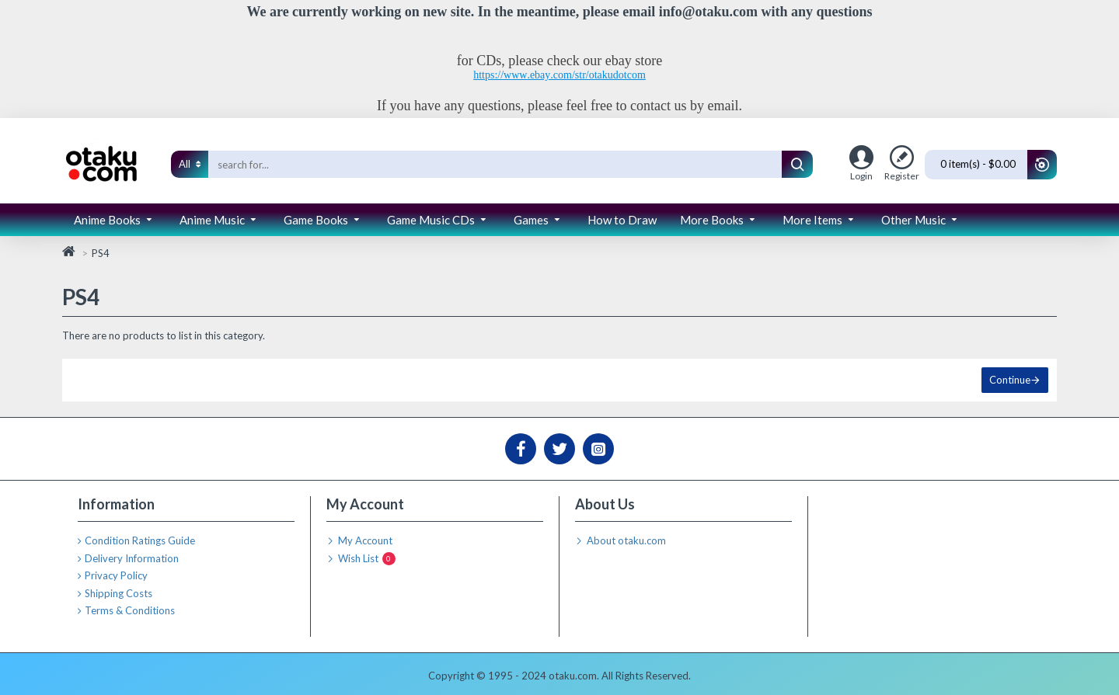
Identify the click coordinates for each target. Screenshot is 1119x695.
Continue (1009, 380)
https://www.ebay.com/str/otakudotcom (559, 75)
